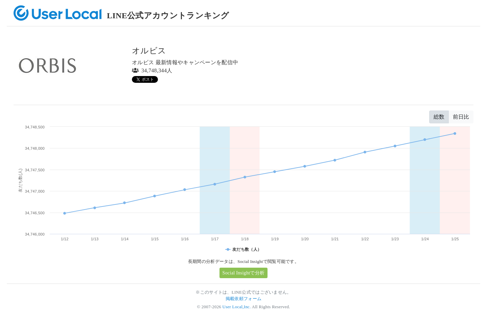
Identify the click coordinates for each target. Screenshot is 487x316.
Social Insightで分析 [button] (244, 272)
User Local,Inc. (237, 307)
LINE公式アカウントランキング (168, 15)
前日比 (461, 117)
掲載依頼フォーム (244, 298)
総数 (439, 117)
